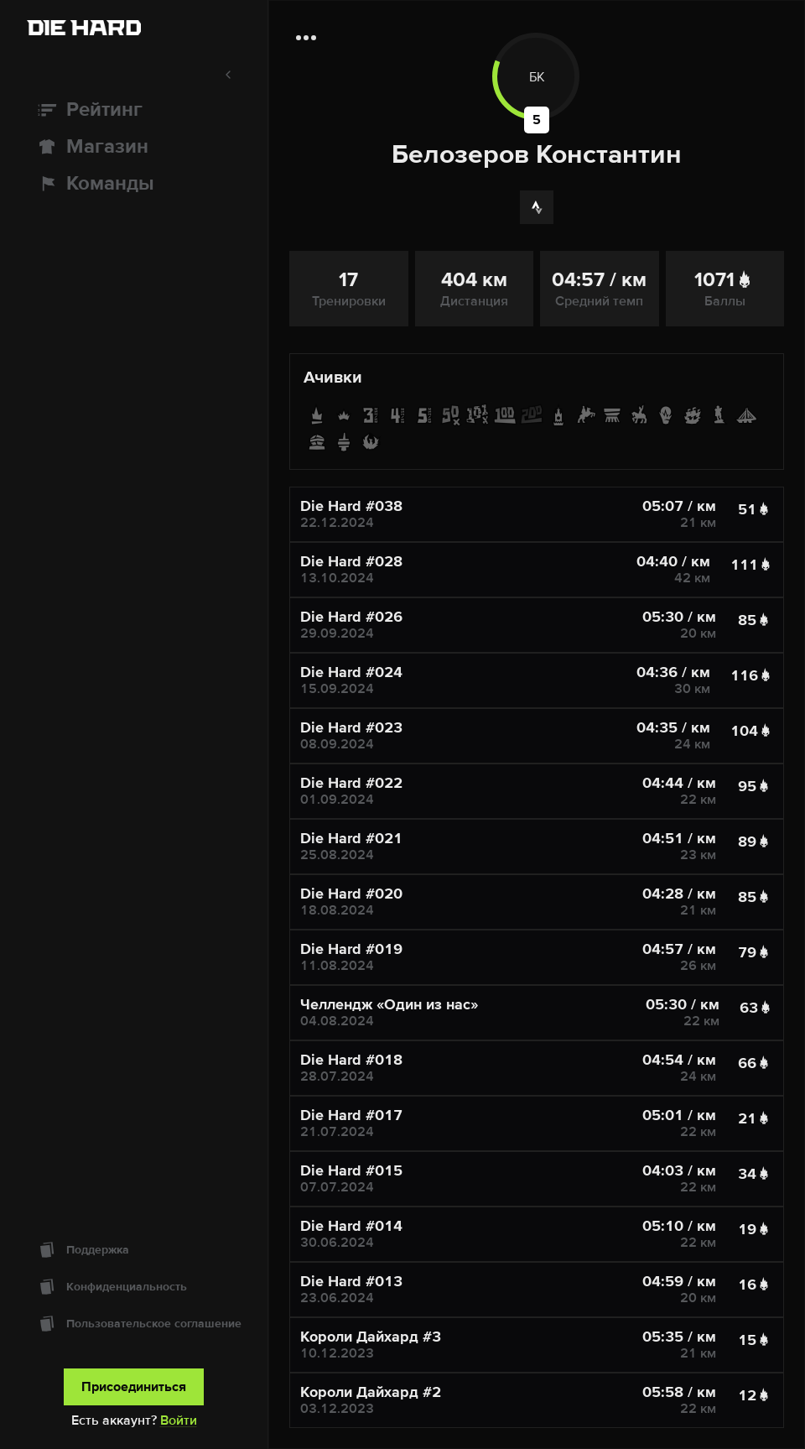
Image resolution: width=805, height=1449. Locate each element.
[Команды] (133, 184)
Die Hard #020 (351, 893)
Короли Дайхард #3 (370, 1336)
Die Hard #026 (351, 616)
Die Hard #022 (351, 782)
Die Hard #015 (351, 1170)
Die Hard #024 (351, 672)
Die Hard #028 (351, 561)
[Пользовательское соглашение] (133, 1324)
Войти (178, 1420)
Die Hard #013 (351, 1281)
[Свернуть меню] (133, 75)
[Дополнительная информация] (306, 38)
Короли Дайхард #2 (370, 1392)
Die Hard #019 (351, 949)
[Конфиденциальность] (133, 1287)
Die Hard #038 (351, 506)
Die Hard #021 (351, 838)
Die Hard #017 (351, 1115)
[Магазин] (133, 147)
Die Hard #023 (351, 727)
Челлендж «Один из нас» (389, 1004)
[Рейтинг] (133, 110)
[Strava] (536, 207)
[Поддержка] (133, 1250)
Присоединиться (133, 1387)
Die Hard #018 (351, 1059)
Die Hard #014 (351, 1225)
